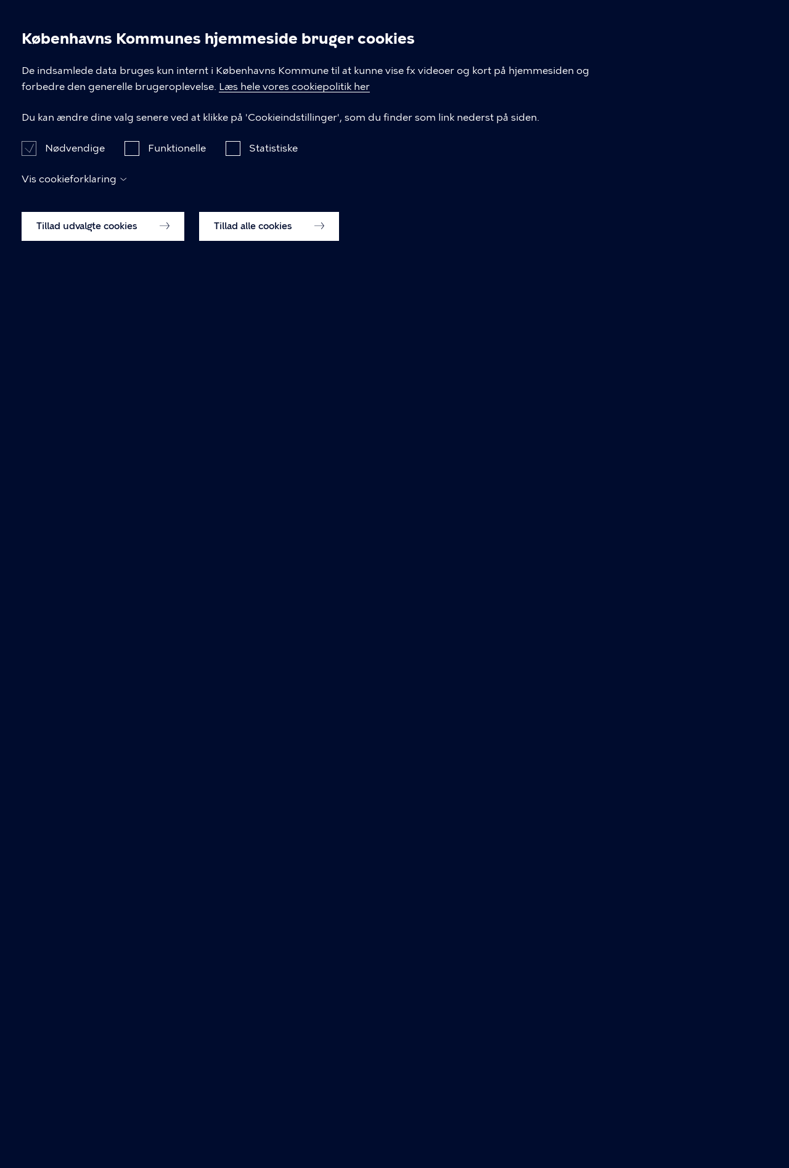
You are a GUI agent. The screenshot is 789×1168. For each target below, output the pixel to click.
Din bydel (656, 30)
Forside (84, 84)
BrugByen (57, 30)
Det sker (357, 30)
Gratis (584, 30)
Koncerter (511, 30)
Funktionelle (177, 1050)
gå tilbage (266, 236)
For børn (431, 30)
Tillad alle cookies (269, 1128)
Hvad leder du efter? (230, 298)
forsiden (361, 236)
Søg (727, 31)
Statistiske (273, 1050)
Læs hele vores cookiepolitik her (392, 973)
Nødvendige (75, 1050)
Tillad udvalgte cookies (103, 1128)
